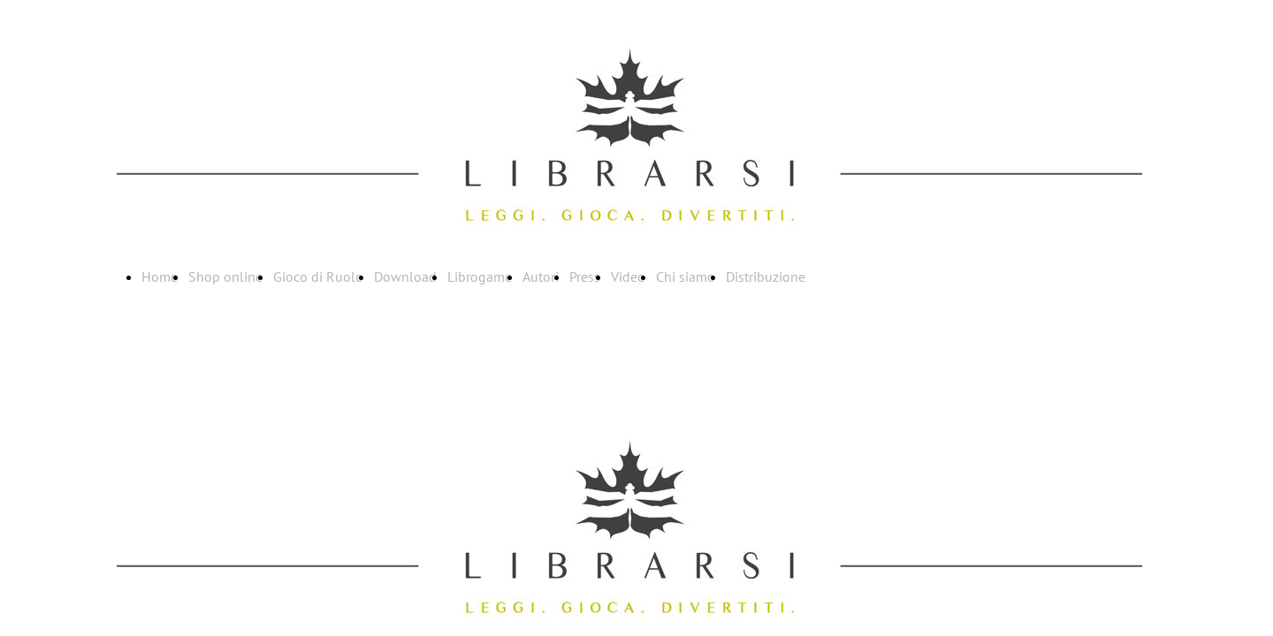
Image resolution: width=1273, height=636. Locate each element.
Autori (540, 276)
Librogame (479, 276)
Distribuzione (765, 276)
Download (405, 276)
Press (584, 276)
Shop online (225, 276)
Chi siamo (685, 276)
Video (628, 276)
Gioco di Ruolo (318, 276)
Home (159, 276)
